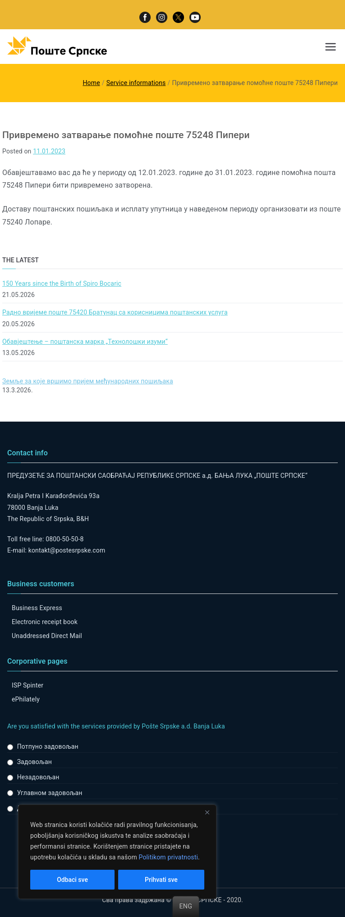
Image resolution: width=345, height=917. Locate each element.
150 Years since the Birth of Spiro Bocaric (61, 283)
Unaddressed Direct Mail (47, 635)
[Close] (207, 812)
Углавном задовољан (50, 792)
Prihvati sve (161, 879)
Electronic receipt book (45, 621)
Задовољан (34, 761)
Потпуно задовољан (47, 746)
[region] (117, 852)
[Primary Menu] (330, 46)
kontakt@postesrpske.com (67, 550)
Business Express (37, 607)
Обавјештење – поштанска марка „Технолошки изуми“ (85, 341)
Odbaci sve (72, 879)
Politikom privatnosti (168, 857)
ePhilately (26, 699)
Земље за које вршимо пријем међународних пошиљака (87, 381)
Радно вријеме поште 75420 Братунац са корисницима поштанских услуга (115, 312)
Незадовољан (38, 777)
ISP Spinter (27, 685)
